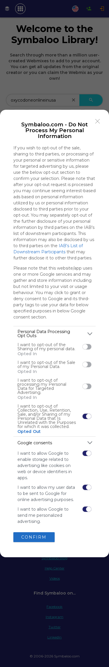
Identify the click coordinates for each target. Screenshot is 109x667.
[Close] (97, 121)
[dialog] (54, 333)
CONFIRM (34, 537)
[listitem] (54, 333)
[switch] (87, 347)
